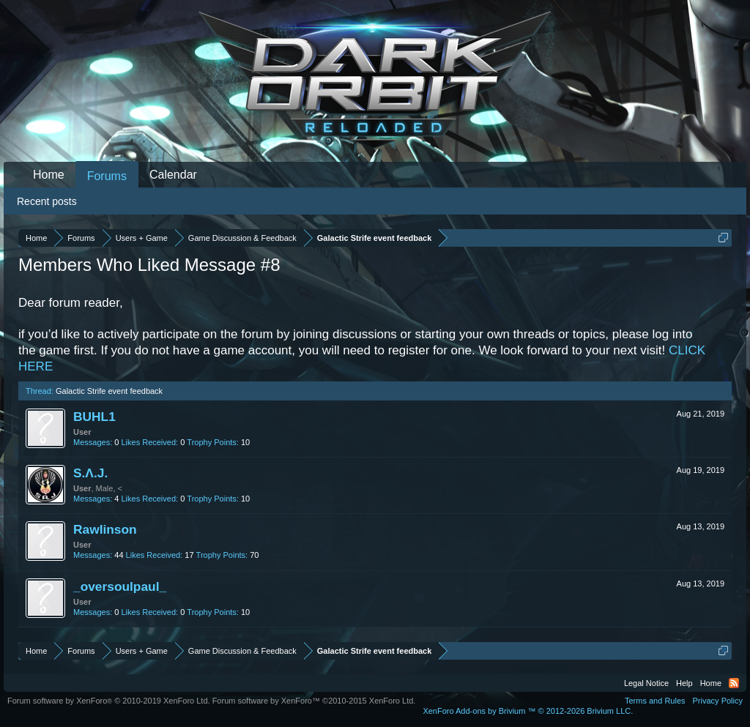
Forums (107, 176)
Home (48, 174)
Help (684, 683)
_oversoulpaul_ (119, 586)
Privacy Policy (718, 700)
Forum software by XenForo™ (314, 700)
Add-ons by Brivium (528, 711)
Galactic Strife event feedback (109, 391)
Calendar (173, 174)
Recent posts (47, 201)
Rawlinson (105, 529)
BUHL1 (94, 416)
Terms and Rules (655, 700)
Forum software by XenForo (108, 700)
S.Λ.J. (90, 473)
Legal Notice (646, 683)
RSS (734, 683)
